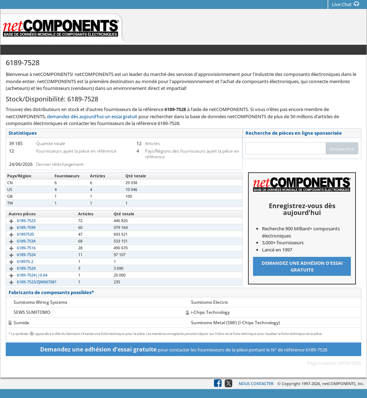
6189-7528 (18, 182)
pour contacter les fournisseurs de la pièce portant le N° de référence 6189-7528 (183, 349)
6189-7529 (18, 268)
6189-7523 (18, 220)
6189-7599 (18, 227)
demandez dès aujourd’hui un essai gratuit (92, 116)
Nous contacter (256, 383)
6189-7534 (18, 241)
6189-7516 (18, 247)
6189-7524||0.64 (24, 275)
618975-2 (17, 261)
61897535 (17, 234)
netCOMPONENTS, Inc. (343, 383)
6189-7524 (18, 254)
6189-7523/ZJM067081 (28, 281)
